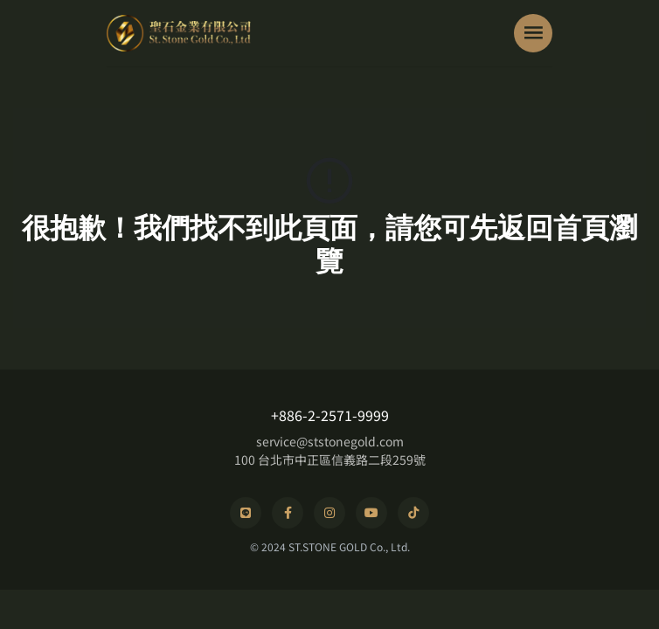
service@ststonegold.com (330, 441)
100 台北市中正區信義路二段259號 (330, 459)
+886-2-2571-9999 (330, 414)
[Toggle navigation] (533, 33)
